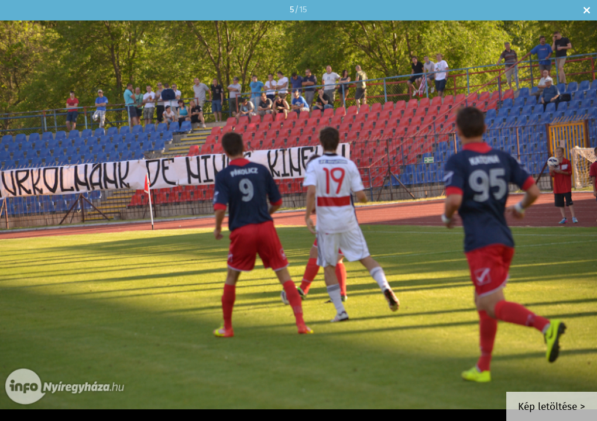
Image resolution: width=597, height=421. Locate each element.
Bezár (587, 10)
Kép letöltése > (551, 407)
